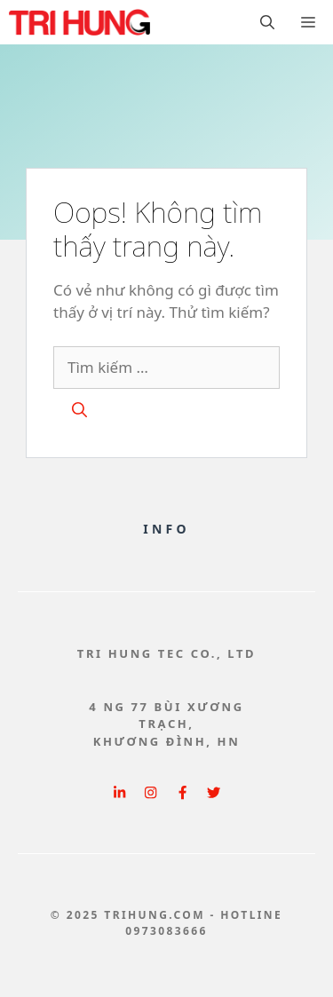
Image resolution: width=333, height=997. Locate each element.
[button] (267, 22)
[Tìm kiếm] (79, 410)
